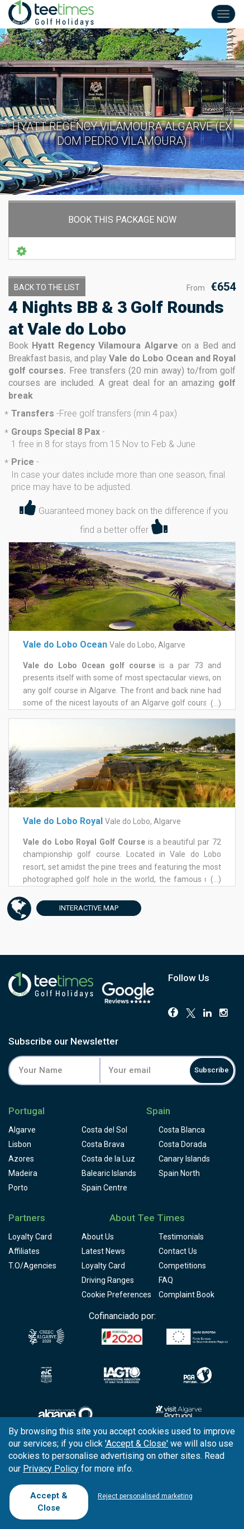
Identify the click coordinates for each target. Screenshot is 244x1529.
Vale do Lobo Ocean (65, 644)
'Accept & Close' (136, 1443)
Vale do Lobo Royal (63, 821)
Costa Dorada (183, 1144)
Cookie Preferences (116, 1294)
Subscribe (211, 1070)
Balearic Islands (109, 1173)
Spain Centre (104, 1187)
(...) (215, 703)
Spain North (179, 1173)
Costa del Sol (104, 1129)
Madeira (22, 1173)
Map (77, 908)
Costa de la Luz (108, 1158)
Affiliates (24, 1251)
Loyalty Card (30, 1236)
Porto (18, 1187)
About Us (98, 1236)
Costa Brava (103, 1144)
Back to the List (47, 287)
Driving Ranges (108, 1280)
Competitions (182, 1265)
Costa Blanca (182, 1129)
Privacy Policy (51, 1468)
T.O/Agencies (32, 1265)
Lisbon (19, 1144)
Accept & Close (49, 1501)
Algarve (22, 1129)
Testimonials (181, 1236)
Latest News (103, 1251)
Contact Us (178, 1251)
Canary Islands (184, 1158)
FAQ (166, 1280)
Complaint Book (186, 1294)
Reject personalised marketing (145, 1496)
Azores (21, 1158)
